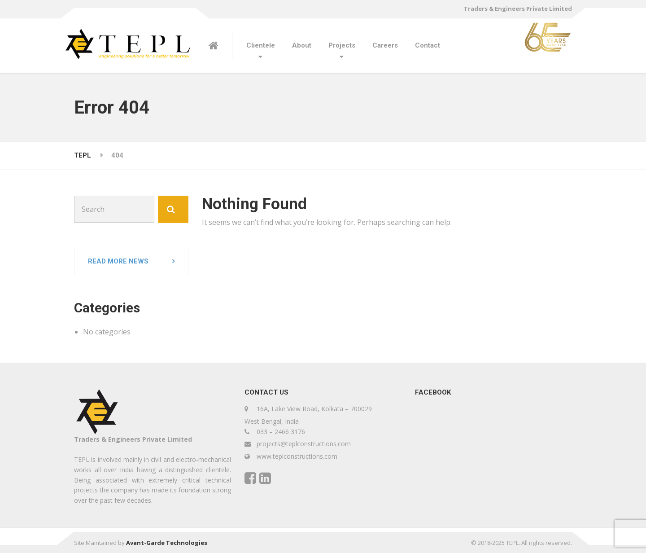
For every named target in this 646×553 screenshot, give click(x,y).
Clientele (260, 45)
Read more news (118, 261)
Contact (427, 45)
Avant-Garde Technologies (166, 543)
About (301, 45)
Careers (385, 45)
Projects (341, 45)
